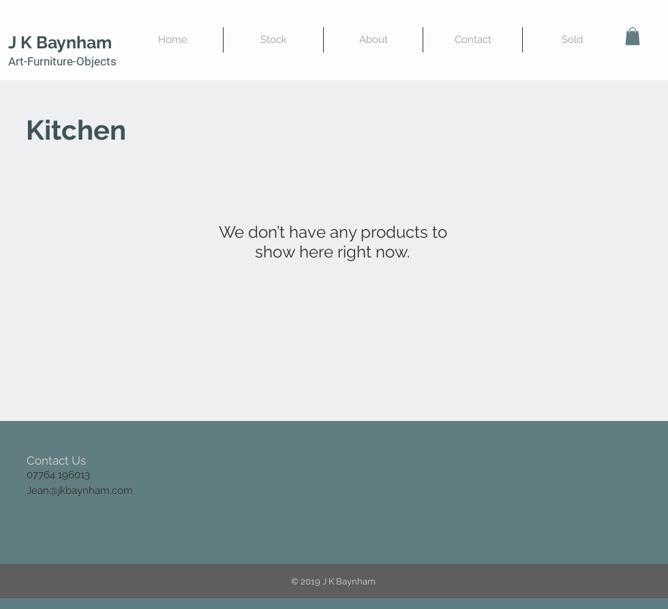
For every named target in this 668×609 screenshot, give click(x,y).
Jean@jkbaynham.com (80, 490)
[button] (632, 36)
